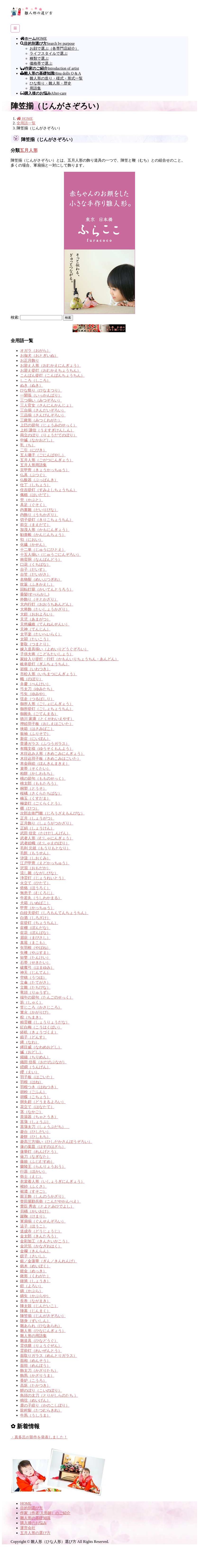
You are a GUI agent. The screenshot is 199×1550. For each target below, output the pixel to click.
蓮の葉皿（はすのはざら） (43, 1147)
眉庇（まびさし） (35, 938)
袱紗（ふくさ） (33, 1186)
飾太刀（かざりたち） (39, 1371)
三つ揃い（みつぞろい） (41, 400)
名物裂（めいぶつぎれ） (41, 579)
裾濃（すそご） (33, 1191)
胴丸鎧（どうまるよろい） (43, 1102)
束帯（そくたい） (35, 768)
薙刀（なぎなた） (35, 1157)
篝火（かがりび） (35, 1012)
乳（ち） (27, 445)
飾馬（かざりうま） (37, 1375)
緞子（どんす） (33, 1037)
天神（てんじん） (35, 629)
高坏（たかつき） (35, 1385)
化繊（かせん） (33, 545)
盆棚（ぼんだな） (35, 928)
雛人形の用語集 (33, 1336)
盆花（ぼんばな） (35, 933)
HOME (25, 1503)
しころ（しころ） (35, 380)
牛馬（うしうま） (35, 1415)
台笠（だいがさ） (35, 574)
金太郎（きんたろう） (39, 1236)
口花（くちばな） (35, 564)
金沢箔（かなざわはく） (41, 1246)
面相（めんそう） (35, 1361)
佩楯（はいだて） (35, 495)
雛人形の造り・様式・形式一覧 (56, 78)
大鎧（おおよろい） (37, 614)
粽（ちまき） (31, 1017)
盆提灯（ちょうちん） (39, 923)
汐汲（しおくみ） (35, 858)
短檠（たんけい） (35, 958)
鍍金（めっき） (33, 1271)
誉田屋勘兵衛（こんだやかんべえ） (50, 1201)
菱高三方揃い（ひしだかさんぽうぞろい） (56, 1142)
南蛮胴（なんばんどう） (41, 559)
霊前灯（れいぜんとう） (41, 1351)
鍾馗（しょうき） (35, 1281)
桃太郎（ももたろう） (39, 783)
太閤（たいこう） (35, 639)
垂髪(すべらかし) (34, 594)
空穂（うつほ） (33, 977)
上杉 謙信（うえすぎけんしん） (47, 430)
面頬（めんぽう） (35, 1366)
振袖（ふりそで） (35, 734)
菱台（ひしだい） (35, 1132)
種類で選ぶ (39, 58)
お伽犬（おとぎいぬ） (39, 356)
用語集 (35, 88)
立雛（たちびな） (35, 987)
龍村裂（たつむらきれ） (41, 1410)
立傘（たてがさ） (35, 982)
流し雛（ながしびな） (39, 873)
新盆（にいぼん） (35, 739)
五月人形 (29, 150)
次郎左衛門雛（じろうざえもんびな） (52, 813)
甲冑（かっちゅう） (37, 908)
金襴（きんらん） (35, 1251)
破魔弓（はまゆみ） (37, 967)
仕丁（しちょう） (35, 485)
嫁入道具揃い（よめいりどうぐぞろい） (54, 649)
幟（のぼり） (31, 679)
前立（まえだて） (35, 525)
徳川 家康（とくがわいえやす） (47, 719)
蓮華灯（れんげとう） (39, 1152)
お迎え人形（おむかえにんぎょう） (50, 365)
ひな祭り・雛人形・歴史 (50, 83)
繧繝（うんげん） (35, 1067)
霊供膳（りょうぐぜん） (41, 1346)
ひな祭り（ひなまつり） (41, 390)
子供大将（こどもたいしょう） (46, 654)
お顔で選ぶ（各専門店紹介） (54, 48)
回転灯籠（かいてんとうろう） (46, 589)
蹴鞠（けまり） (33, 1216)
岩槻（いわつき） (35, 669)
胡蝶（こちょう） (35, 1097)
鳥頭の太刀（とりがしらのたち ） (49, 1395)
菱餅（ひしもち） (35, 1137)
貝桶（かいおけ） (35, 1211)
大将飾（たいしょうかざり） (44, 609)
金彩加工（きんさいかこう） (44, 1241)
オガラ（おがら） (35, 351)
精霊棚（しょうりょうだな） (44, 1022)
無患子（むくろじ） (37, 893)
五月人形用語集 (33, 465)
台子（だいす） (33, 569)
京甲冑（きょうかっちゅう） (44, 470)
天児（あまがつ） (35, 619)
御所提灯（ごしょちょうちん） (46, 709)
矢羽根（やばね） (35, 948)
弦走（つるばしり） (37, 699)
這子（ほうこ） (33, 1226)
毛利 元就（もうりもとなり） (45, 848)
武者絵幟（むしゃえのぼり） (44, 843)
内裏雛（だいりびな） (39, 510)
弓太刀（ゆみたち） (37, 689)
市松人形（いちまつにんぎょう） (48, 674)
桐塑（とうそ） (33, 788)
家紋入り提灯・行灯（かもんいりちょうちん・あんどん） (69, 659)
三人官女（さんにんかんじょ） (46, 405)
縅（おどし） (31, 1052)
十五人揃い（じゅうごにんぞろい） (50, 555)
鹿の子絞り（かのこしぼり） (44, 1405)
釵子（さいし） (33, 1256)
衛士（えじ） (31, 1176)
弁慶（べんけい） (35, 684)
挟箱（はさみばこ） (37, 729)
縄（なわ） (29, 1042)
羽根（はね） (31, 1082)
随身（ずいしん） (35, 1321)
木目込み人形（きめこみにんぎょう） (52, 754)
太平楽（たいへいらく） (41, 634)
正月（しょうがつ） (37, 818)
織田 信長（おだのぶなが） (43, 1062)
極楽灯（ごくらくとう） (41, 803)
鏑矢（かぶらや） (35, 1296)
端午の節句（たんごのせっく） (46, 997)
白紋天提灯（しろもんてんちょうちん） (54, 913)
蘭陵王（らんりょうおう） (43, 1167)
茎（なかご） (31, 1112)
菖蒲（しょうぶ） (35, 1122)
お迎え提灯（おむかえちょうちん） (50, 370)
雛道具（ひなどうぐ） (39, 1341)
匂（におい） (31, 540)
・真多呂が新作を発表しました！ (39, 1437)
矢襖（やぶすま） (35, 953)
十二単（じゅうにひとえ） (43, 550)
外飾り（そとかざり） (39, 599)
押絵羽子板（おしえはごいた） (46, 724)
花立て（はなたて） (37, 1107)
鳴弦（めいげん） (35, 1400)
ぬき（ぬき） (31, 385)
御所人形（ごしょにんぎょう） (46, 704)
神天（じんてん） (35, 972)
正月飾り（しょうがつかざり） (46, 823)
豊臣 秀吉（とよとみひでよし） (47, 1206)
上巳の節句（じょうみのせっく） (48, 425)
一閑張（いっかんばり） (41, 395)
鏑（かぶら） (31, 1291)
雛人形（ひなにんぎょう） (43, 1331)
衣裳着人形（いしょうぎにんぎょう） (52, 1181)
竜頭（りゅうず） (35, 992)
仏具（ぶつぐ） (33, 475)
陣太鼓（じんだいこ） (39, 1306)
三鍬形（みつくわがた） (41, 420)
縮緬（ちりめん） (35, 1057)
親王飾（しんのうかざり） (43, 1196)
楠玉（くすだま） (35, 798)
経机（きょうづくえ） (39, 1032)
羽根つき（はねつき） (39, 1087)
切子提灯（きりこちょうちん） (46, 520)
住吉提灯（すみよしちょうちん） (48, 490)
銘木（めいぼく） (35, 1266)
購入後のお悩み (33, 1523)
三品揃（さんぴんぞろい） (43, 415)
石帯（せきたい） (35, 963)
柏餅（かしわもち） (37, 773)
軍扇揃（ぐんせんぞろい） (43, 1221)
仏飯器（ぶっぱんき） (39, 480)
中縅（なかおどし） (37, 440)
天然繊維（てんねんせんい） (44, 624)
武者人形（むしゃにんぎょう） (46, 838)
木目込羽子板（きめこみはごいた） (50, 759)
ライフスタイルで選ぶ (49, 53)
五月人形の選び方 (35, 1533)
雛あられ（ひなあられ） (41, 1326)
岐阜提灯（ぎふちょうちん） (44, 664)
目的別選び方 (31, 1508)
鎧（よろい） (31, 1286)
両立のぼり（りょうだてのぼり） (48, 435)
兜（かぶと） (31, 500)
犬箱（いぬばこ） (35, 903)
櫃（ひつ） (29, 808)
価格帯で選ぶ (41, 63)
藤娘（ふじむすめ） (37, 1162)
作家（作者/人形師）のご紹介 (45, 1513)
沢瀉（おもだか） (35, 868)
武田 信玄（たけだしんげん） (45, 833)
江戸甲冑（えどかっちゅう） (44, 863)
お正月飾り (29, 360)
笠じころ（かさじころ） (41, 1007)
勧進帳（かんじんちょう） (43, 535)
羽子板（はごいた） (37, 1077)
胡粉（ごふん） (33, 1092)
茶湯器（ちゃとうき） (39, 1117)
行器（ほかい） (33, 1171)
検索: (15, 317)
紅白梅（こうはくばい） (41, 1027)
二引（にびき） (33, 450)
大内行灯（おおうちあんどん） (46, 604)
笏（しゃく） (31, 1002)
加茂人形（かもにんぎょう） (44, 530)
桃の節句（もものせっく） (43, 778)
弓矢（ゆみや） (33, 694)
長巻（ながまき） (35, 1301)
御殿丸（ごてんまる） (39, 714)
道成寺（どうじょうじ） (41, 1231)
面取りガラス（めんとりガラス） (48, 1356)
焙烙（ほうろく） (35, 888)
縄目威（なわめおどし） (41, 1047)
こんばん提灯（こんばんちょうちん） (52, 375)
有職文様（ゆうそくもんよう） (46, 749)
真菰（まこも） (33, 943)
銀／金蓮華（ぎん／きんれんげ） (48, 1261)
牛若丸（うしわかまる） (41, 898)
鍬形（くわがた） (35, 1276)
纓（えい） (29, 1072)
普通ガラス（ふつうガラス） (44, 744)
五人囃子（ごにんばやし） (43, 455)
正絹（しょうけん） (37, 828)
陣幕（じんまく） (35, 1311)
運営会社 (27, 1528)
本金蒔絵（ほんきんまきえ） (44, 763)
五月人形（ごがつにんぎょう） (46, 460)
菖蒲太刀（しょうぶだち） (44, 1127)
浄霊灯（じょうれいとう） (43, 878)
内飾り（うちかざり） (39, 515)
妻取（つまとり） (35, 644)
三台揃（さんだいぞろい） (43, 410)
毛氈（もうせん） (35, 853)
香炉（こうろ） (33, 1380)
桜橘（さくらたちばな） (41, 793)
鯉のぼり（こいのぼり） (41, 1390)
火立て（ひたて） (35, 883)
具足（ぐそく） (33, 505)
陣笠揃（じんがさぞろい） (43, 1316)
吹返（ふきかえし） (37, 584)
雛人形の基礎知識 (35, 1518)
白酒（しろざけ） (35, 918)
